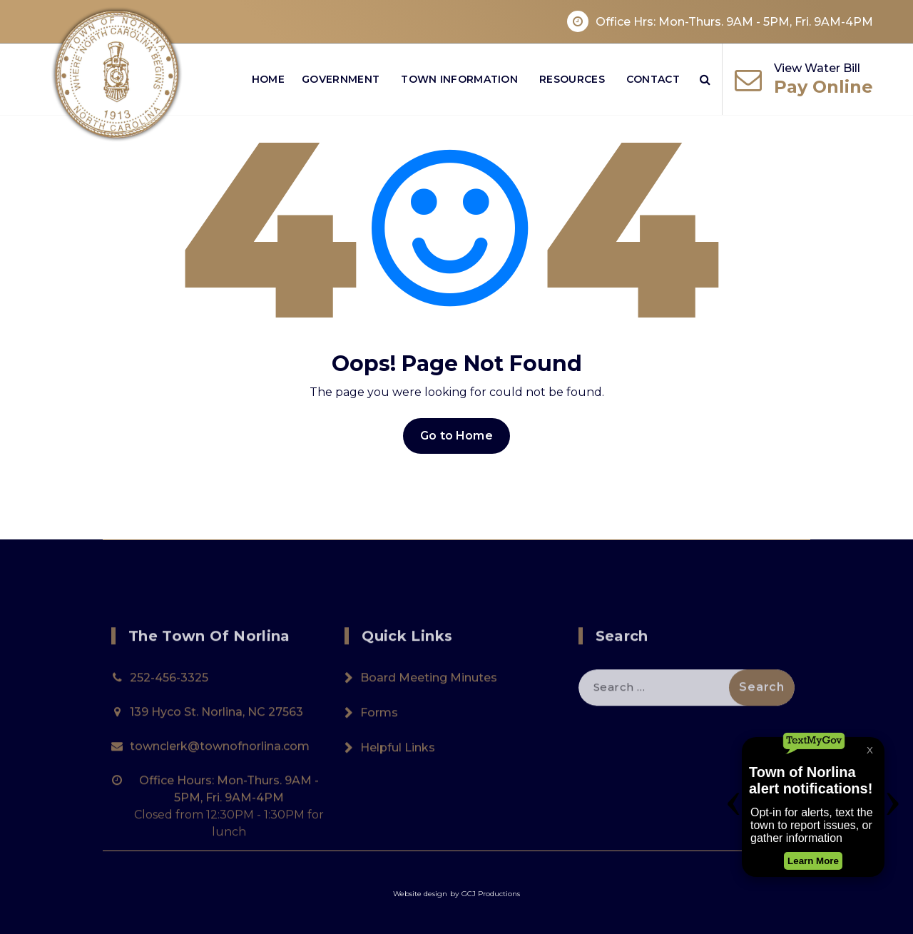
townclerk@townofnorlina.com (220, 811)
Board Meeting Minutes (428, 742)
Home (268, 79)
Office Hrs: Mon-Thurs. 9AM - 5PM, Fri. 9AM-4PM (734, 22)
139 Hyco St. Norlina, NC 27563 (216, 776)
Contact (653, 79)
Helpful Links (397, 812)
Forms (379, 777)
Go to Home (456, 435)
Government (340, 79)
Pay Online (823, 86)
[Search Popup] (705, 79)
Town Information (459, 79)
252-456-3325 (169, 742)
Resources (572, 79)
